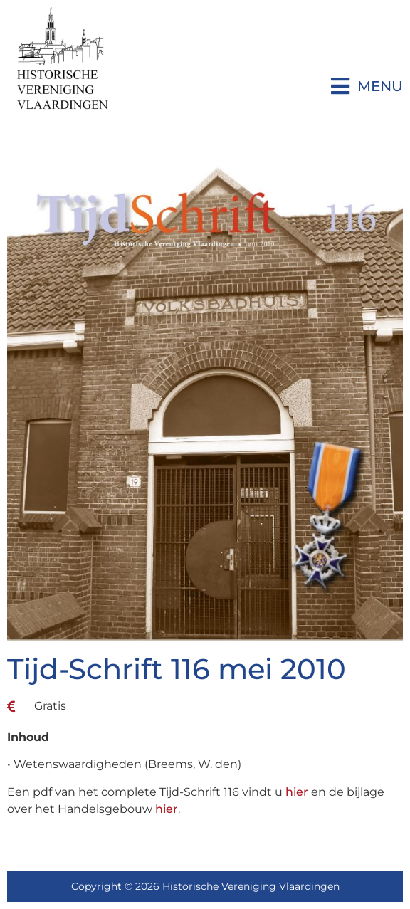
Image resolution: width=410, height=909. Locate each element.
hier (296, 792)
